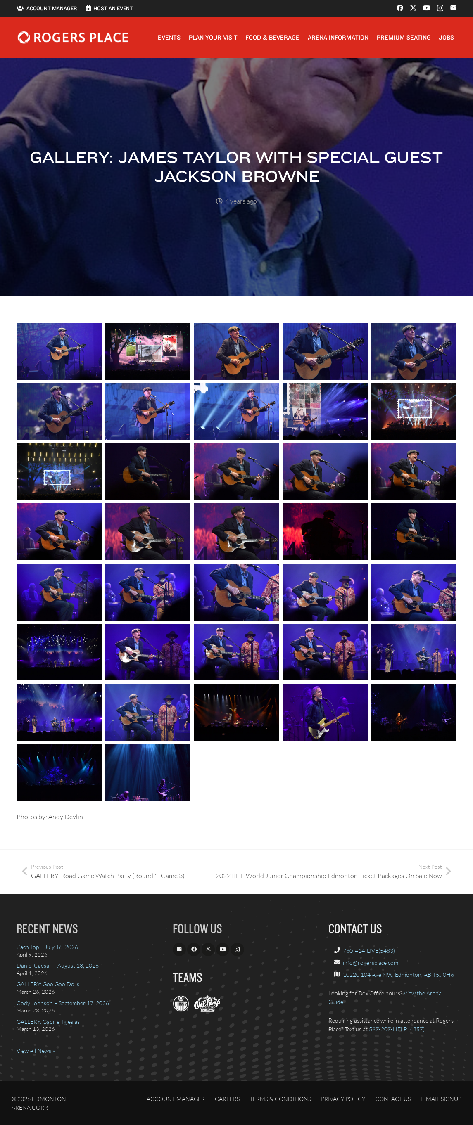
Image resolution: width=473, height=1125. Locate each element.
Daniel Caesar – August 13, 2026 (58, 965)
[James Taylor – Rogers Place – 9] (325, 411)
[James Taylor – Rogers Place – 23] (236, 592)
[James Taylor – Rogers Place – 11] (59, 471)
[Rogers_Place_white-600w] (73, 37)
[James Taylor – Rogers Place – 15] (413, 471)
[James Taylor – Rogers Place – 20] (413, 531)
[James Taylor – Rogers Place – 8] (236, 411)
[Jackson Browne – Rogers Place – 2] (325, 712)
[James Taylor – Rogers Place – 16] (59, 531)
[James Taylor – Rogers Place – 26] (59, 652)
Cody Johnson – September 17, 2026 (63, 1003)
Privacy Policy (343, 1098)
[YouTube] (426, 8)
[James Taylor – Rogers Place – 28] (236, 652)
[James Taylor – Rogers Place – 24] (325, 592)
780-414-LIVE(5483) (369, 950)
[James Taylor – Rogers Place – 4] (325, 351)
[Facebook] (400, 8)
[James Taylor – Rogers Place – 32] (148, 712)
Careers (227, 1098)
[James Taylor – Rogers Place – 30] (413, 652)
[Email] (453, 8)
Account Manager (176, 1098)
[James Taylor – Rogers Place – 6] (59, 411)
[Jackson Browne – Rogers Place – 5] (148, 772)
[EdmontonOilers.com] (181, 1009)
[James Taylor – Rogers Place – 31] (59, 712)
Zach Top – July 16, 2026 (47, 946)
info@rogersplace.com (370, 962)
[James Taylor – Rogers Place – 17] (148, 531)
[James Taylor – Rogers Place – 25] (413, 592)
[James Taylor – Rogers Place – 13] (236, 471)
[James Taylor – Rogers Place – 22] (148, 592)
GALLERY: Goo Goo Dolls (48, 984)
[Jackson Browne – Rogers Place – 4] (59, 772)
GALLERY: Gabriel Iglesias (48, 1021)
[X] (413, 8)
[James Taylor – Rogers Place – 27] (148, 652)
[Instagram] (440, 8)
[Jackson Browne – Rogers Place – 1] (236, 712)
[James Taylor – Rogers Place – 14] (325, 471)
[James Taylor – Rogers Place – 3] (236, 351)
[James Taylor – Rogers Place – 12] (148, 471)
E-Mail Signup (441, 1098)
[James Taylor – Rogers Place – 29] (325, 652)
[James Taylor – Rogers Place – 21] (59, 592)
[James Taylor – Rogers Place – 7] (148, 411)
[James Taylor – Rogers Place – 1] (59, 351)
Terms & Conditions (280, 1098)
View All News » (36, 1050)
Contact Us (393, 1098)
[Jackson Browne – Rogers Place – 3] (413, 712)
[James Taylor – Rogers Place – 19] (325, 531)
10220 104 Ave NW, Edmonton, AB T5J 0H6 (398, 974)
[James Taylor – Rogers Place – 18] (236, 531)
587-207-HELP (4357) (397, 1029)
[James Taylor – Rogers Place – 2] (148, 351)
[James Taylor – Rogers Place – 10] (413, 411)
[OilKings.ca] (207, 1009)
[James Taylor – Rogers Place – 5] (413, 351)
